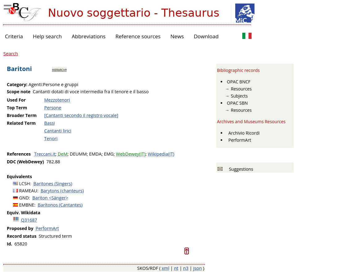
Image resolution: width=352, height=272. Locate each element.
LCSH (24, 183)
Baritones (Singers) (52, 183)
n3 (186, 268)
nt (176, 268)
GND (24, 198)
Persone (52, 108)
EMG (108, 154)
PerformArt (47, 228)
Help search (47, 36)
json (197, 268)
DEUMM (78, 154)
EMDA (95, 154)
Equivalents (19, 176)
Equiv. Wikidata (23, 213)
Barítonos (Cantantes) (60, 205)
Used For (16, 100)
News (177, 36)
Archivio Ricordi (244, 133)
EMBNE (26, 205)
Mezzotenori (57, 100)
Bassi (49, 123)
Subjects (239, 96)
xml (165, 268)
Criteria (14, 36)
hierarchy (59, 69)
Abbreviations (88, 36)
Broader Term (22, 115)
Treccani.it (45, 154)
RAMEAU (28, 191)
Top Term (17, 108)
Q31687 (29, 220)
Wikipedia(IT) (161, 154)
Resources (241, 89)
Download (206, 36)
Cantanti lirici (57, 131)
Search (10, 53)
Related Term (21, 123)
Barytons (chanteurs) (62, 191)
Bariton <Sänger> (50, 198)
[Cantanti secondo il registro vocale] (81, 115)
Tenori (50, 138)
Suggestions (240, 169)
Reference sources (137, 36)
